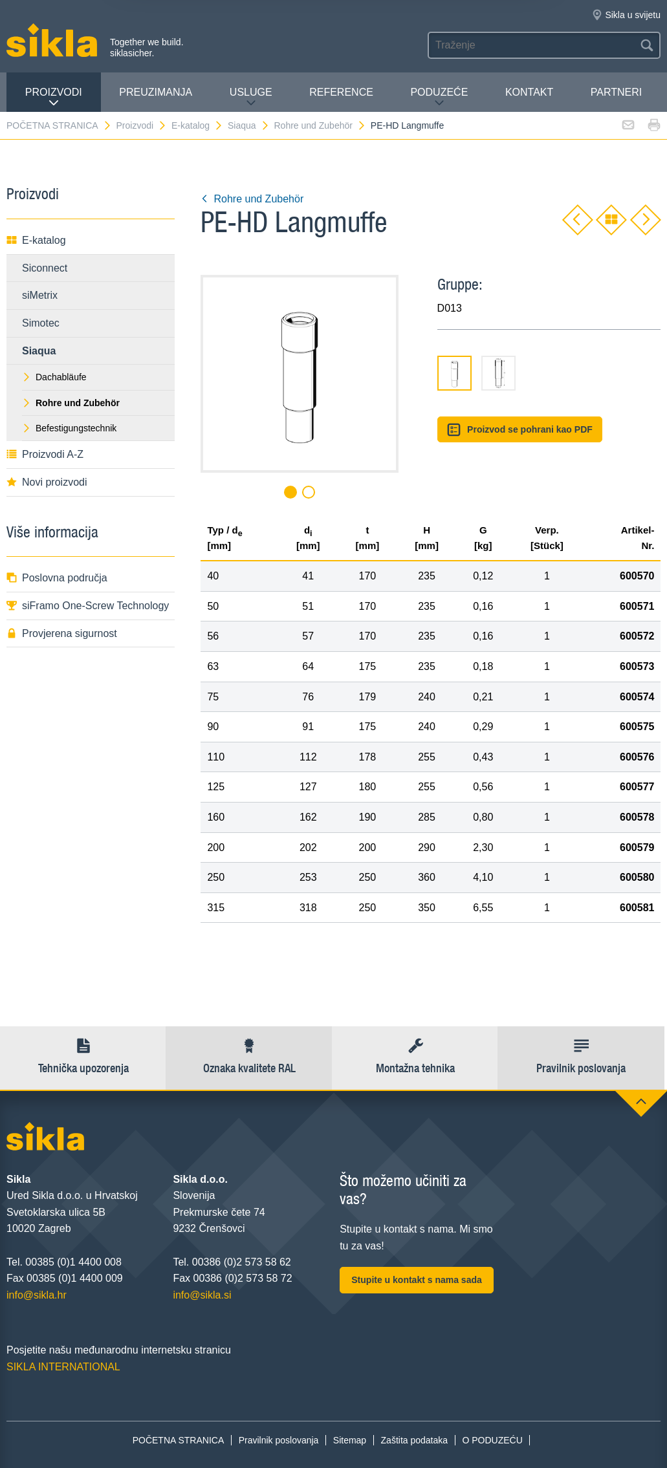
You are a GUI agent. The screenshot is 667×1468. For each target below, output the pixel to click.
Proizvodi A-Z (44, 454)
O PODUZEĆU (492, 1440)
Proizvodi (53, 97)
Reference (341, 92)
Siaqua (249, 125)
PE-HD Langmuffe (407, 125)
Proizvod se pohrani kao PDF (520, 430)
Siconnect (44, 268)
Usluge (251, 97)
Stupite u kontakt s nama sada (416, 1280)
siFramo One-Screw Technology (87, 605)
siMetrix (40, 295)
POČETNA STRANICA (59, 125)
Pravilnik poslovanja (279, 1440)
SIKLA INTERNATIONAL (63, 1366)
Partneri (616, 92)
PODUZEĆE (439, 97)
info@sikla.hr (36, 1295)
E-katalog (197, 125)
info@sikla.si (202, 1295)
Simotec (41, 323)
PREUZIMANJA (155, 92)
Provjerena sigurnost (61, 633)
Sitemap (349, 1440)
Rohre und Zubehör (320, 125)
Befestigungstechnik (69, 428)
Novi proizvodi (46, 482)
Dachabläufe (54, 377)
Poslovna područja (56, 577)
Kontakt (529, 92)
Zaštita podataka (414, 1440)
